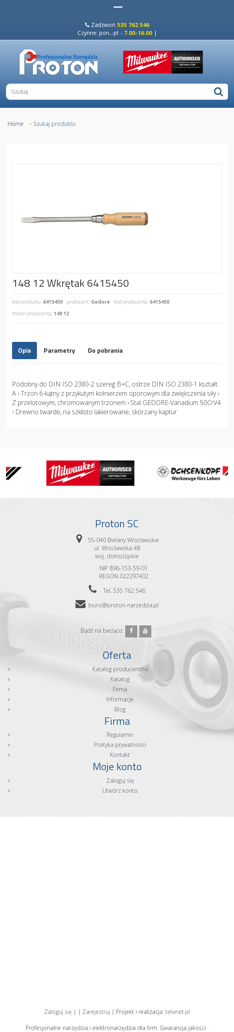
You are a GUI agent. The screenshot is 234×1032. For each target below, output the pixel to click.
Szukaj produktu (54, 123)
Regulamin (120, 734)
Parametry (59, 350)
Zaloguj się (120, 780)
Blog (120, 709)
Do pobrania (105, 350)
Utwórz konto (120, 790)
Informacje (120, 699)
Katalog (120, 679)
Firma (120, 689)
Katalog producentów (120, 669)
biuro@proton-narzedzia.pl (123, 605)
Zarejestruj (96, 1012)
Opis (24, 350)
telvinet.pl (177, 1012)
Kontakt (120, 755)
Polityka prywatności (120, 744)
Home (16, 123)
